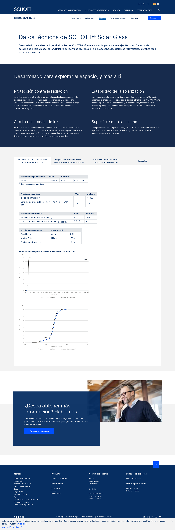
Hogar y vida (18, 492)
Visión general (76, 18)
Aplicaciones (89, 18)
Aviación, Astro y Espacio (23, 484)
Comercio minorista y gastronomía (26, 499)
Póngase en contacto (39, 431)
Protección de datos (87, 517)
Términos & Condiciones (104, 517)
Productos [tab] (142, 161)
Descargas (135, 18)
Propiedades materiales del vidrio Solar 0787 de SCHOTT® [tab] (32, 161)
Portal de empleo (95, 499)
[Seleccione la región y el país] (156, 4)
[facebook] (145, 517)
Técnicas (102, 18)
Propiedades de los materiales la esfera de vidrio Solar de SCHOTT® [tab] (69, 161)
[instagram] (148, 517)
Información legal (72, 517)
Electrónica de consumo (22, 486)
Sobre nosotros (144, 10)
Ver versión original (12, 527)
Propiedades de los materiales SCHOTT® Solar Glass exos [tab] (106, 161)
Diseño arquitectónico (22, 478)
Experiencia (55, 488)
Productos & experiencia (97, 10)
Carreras (128, 10)
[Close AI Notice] (171, 521)
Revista (116, 10)
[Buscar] (159, 10)
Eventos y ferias (132, 488)
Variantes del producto (118, 18)
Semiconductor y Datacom (23, 505)
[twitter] (156, 517)
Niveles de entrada (95, 496)
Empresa (92, 478)
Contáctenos (154, 18)
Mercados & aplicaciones (69, 10)
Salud (16, 489)
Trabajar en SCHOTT (96, 493)
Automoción (18, 481)
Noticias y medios (132, 491)
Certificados (93, 484)
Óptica (16, 497)
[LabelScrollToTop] (156, 464)
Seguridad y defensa (21, 502)
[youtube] (160, 517)
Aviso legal (60, 517)
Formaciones (56, 493)
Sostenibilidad (94, 481)
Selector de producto (59, 478)
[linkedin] (152, 517)
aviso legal (22, 524)
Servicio (54, 491)
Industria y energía (20, 494)
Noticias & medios (143, 4)
